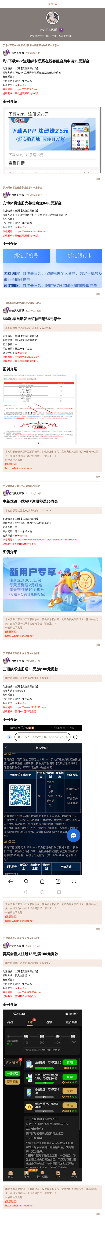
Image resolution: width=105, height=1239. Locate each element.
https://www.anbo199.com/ (31, 231)
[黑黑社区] (11, 464)
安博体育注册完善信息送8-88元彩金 (23, 187)
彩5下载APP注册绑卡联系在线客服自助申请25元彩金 (32, 45)
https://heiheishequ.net (19, 468)
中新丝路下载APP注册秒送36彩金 (22, 485)
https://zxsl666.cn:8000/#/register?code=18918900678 (47, 539)
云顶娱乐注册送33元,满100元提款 (22, 653)
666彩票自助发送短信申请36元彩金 (23, 303)
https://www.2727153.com (30, 707)
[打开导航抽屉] (3, 4)
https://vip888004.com (28, 992)
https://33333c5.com (27, 89)
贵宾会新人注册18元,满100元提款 (22, 938)
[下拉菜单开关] (52, 4)
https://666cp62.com (27, 357)
